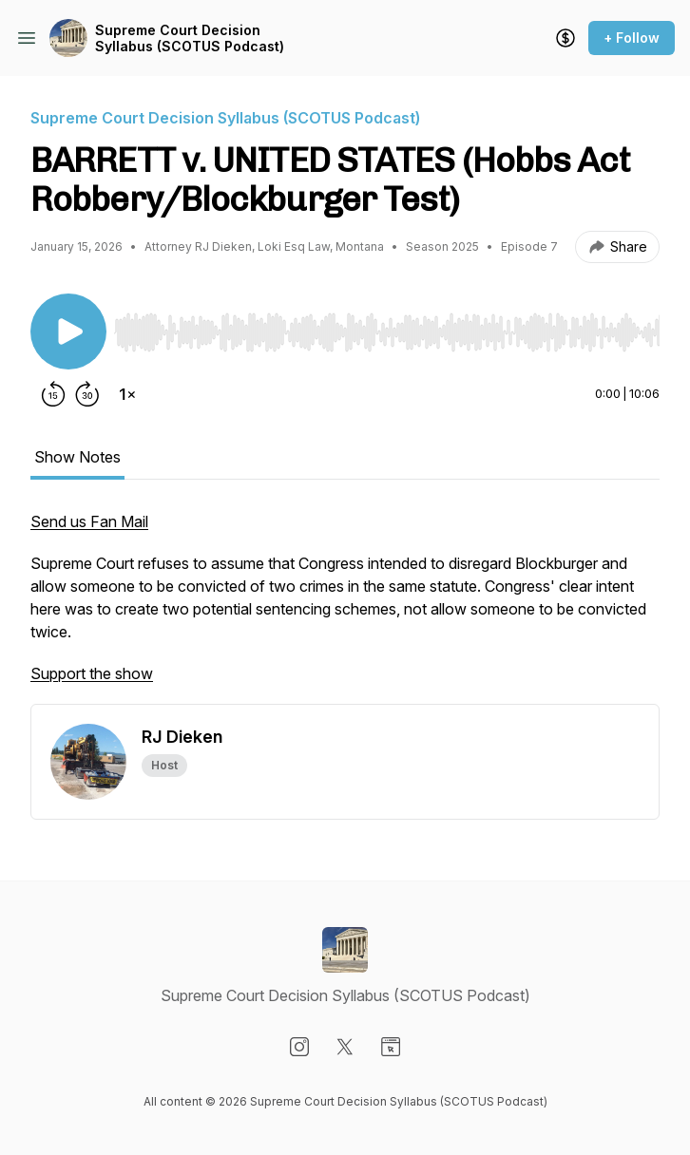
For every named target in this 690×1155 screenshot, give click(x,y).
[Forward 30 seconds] (87, 394)
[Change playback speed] (127, 394)
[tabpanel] (345, 607)
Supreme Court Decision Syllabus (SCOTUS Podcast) (189, 38)
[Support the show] (565, 38)
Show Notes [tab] (77, 456)
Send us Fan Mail (89, 521)
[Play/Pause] (68, 331)
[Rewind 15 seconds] (53, 394)
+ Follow (632, 37)
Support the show (91, 673)
